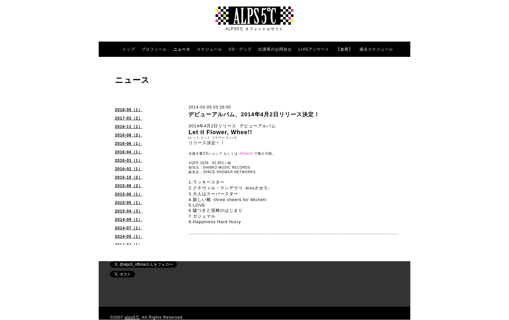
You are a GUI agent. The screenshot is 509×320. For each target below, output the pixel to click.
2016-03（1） (129, 160)
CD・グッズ (240, 49)
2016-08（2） (129, 135)
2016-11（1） (129, 126)
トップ (128, 49)
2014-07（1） (129, 228)
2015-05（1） (129, 202)
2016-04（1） (129, 152)
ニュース (181, 49)
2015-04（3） (129, 211)
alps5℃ (132, 317)
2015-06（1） (129, 194)
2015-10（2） (129, 177)
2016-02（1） (129, 169)
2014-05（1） (129, 236)
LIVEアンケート (313, 49)
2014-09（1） (129, 219)
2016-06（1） (129, 143)
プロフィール (154, 49)
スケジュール (209, 49)
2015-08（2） (129, 186)
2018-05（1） (129, 110)
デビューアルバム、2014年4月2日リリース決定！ (254, 114)
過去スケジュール (376, 49)
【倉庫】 (344, 49)
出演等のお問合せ (275, 49)
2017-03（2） (129, 118)
